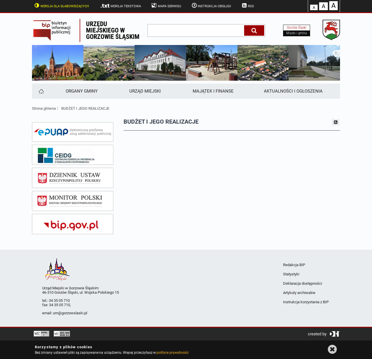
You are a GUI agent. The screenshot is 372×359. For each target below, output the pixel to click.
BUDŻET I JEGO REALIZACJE (85, 108)
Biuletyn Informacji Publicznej (56, 30)
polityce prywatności (172, 353)
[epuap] (72, 132)
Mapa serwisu (166, 5)
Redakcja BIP (294, 265)
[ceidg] (72, 155)
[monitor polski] (72, 201)
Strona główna (44, 108)
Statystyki (291, 274)
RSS (247, 5)
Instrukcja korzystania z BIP (306, 302)
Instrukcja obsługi (211, 5)
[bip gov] (72, 224)
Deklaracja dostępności (302, 283)
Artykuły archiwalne (299, 293)
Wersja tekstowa (120, 5)
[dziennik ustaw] (72, 178)
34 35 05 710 (59, 300)
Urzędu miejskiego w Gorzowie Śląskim (113, 30)
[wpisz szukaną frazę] (196, 30)
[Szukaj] (254, 30)
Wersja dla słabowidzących (61, 5)
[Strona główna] (41, 91)
